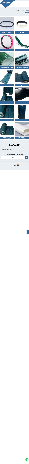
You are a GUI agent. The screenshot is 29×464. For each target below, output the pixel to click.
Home (3, 147)
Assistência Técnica (9, 5)
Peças (18, 4)
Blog (14, 4)
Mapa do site (9, 149)
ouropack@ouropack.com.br (6, 160)
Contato (22, 4)
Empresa (4, 4)
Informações (4, 149)
